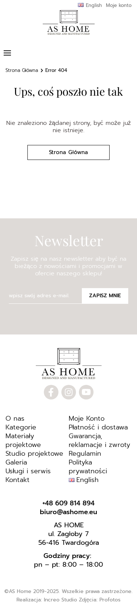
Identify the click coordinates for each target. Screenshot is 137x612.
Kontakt (17, 480)
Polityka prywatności (88, 466)
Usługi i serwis (28, 471)
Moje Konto (86, 418)
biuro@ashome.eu (68, 512)
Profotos (110, 600)
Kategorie (20, 427)
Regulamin (85, 453)
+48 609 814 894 (68, 503)
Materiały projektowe (23, 440)
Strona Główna (21, 70)
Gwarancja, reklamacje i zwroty (99, 440)
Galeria (16, 462)
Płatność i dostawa (98, 427)
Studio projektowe (34, 453)
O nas (14, 418)
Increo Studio (60, 600)
